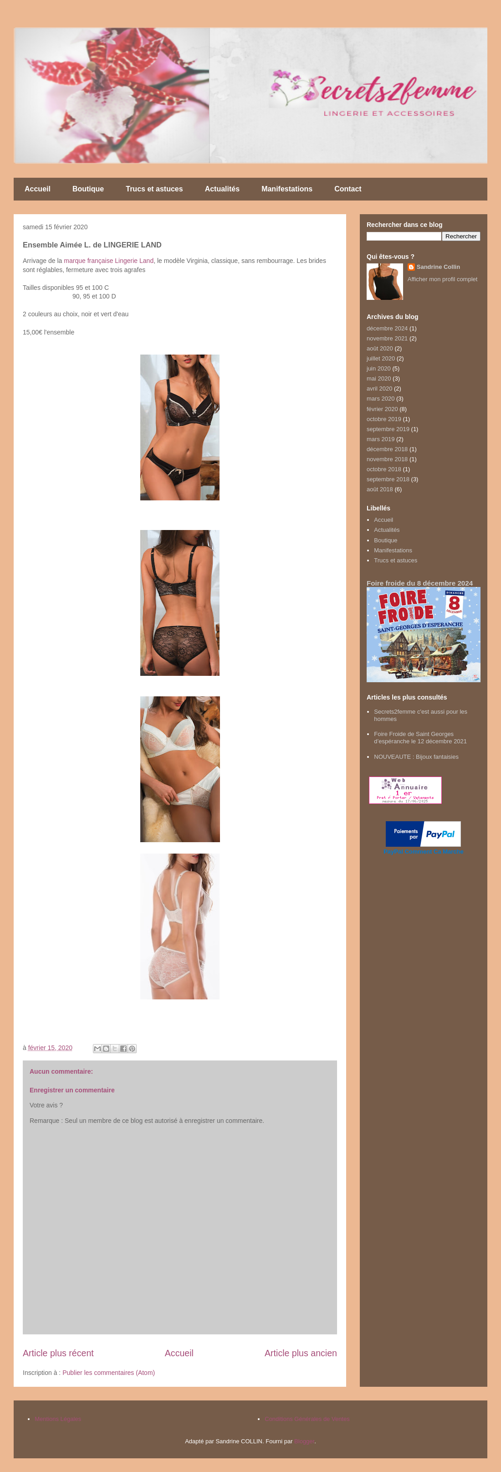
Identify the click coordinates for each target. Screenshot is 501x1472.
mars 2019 (380, 439)
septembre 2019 (388, 429)
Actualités (222, 189)
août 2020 (380, 348)
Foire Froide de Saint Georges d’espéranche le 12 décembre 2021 (420, 738)
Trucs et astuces (154, 189)
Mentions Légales (58, 1418)
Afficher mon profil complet (443, 279)
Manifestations (286, 189)
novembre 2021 (387, 338)
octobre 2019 (384, 419)
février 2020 (382, 409)
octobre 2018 (384, 469)
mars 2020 (380, 398)
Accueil (38, 189)
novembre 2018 (387, 459)
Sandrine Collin (438, 266)
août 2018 (380, 489)
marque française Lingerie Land (108, 260)
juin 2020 (379, 368)
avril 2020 (379, 388)
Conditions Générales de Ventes (307, 1418)
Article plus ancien (301, 1353)
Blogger (304, 1441)
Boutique (88, 189)
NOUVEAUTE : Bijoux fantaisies (416, 756)
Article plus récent (58, 1353)
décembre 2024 (387, 328)
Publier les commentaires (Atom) (108, 1372)
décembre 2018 (387, 449)
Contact (348, 189)
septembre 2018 (388, 479)
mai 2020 (379, 378)
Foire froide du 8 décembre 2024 (420, 583)
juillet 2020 (381, 358)
